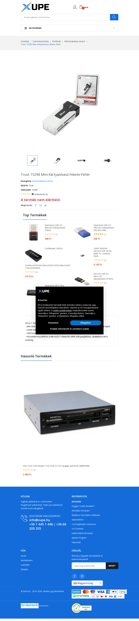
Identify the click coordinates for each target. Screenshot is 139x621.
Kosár (23, 558)
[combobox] (87, 585)
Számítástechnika (41, 41)
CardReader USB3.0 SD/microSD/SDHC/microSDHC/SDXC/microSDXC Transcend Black (45, 261)
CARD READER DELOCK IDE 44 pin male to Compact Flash (103, 255)
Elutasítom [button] (53, 323)
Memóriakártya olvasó (74, 41)
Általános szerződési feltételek (86, 517)
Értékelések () (41, 196)
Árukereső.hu (43, 608)
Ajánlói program (79, 540)
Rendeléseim (27, 562)
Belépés (24, 571)
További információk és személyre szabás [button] (69, 329)
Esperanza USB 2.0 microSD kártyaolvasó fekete (55, 230)
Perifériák (56, 41)
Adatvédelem (78, 522)
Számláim (25, 567)
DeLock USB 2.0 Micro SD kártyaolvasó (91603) (103, 279)
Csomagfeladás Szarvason (84, 526)
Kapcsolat (76, 544)
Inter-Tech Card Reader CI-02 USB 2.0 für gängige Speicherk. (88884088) (56, 468)
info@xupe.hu (39, 522)
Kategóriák (33, 28)
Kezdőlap (25, 41)
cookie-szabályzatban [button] (62, 310)
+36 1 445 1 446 (41, 526)
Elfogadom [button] (85, 323)
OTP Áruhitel (77, 531)
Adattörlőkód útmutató (82, 535)
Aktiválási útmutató (81, 513)
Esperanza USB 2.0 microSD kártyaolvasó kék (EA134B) (104, 230)
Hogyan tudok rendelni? (83, 508)
